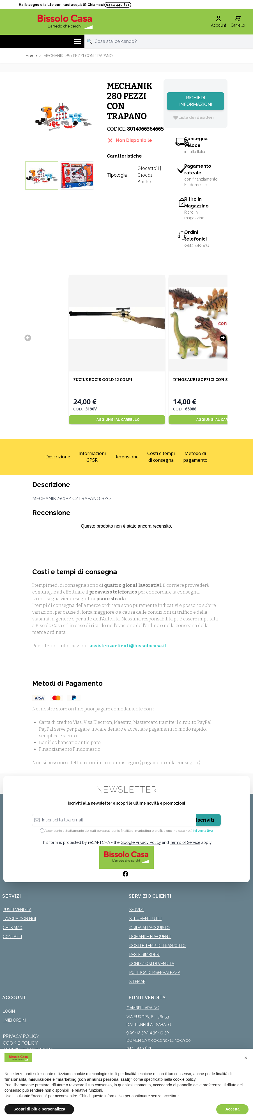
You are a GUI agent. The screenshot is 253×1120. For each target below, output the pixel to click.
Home (31, 56)
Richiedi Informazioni (195, 101)
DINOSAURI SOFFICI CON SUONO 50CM (212, 379)
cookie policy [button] (184, 1079)
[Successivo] (223, 337)
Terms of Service (185, 842)
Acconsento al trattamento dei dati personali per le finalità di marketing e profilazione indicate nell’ (128, 831)
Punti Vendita (17, 909)
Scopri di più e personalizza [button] (39, 1109)
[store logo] (65, 21)
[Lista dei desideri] (193, 117)
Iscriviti (205, 820)
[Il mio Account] (218, 22)
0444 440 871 (118, 5)
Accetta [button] (232, 1109)
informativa (203, 831)
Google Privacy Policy (141, 842)
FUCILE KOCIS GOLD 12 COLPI (102, 379)
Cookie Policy (20, 1043)
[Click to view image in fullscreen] (63, 116)
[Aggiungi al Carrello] (117, 419)
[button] (245, 1057)
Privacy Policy (21, 1036)
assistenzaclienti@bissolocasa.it (127, 645)
